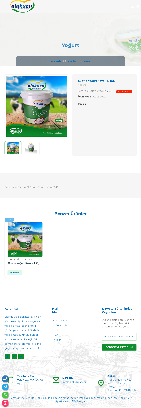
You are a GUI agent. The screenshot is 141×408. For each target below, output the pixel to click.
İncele (14, 273)
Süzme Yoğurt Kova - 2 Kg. (23, 264)
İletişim (57, 340)
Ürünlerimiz (60, 326)
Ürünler (72, 61)
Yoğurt (87, 61)
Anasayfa (55, 61)
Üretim (57, 331)
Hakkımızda (60, 321)
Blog (55, 335)
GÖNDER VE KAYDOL (119, 348)
